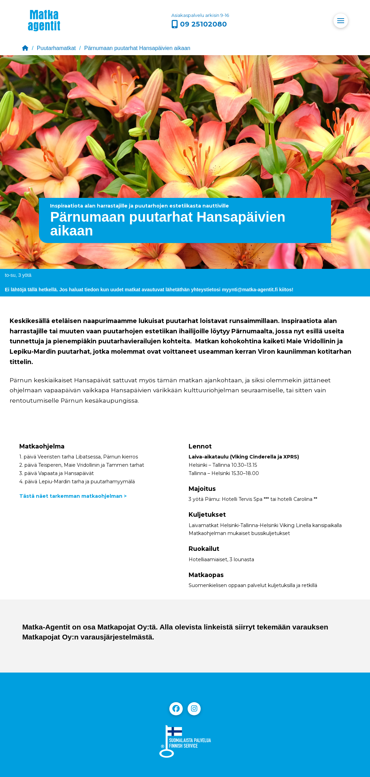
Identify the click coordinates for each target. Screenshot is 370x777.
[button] (340, 20)
